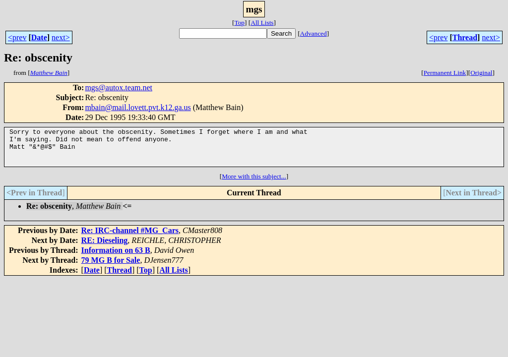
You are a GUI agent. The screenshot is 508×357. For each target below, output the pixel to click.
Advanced (313, 33)
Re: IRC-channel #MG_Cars (130, 238)
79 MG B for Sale (110, 267)
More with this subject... (254, 183)
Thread (464, 37)
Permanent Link (445, 72)
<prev (17, 37)
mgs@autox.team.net (118, 87)
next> (61, 37)
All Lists (262, 22)
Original (481, 72)
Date (39, 37)
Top (239, 22)
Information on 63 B (115, 257)
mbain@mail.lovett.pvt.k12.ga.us (137, 107)
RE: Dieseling (104, 247)
